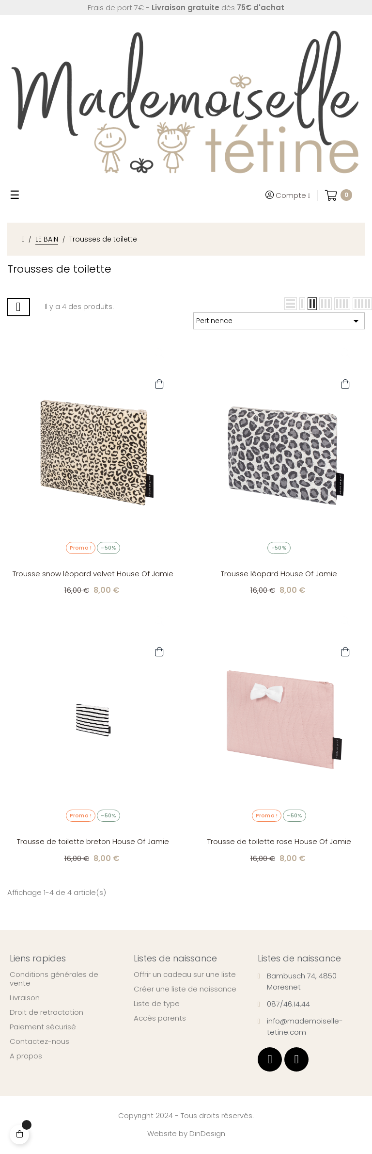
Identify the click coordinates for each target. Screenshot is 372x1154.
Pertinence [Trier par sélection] (279, 321)
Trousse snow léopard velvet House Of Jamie (93, 574)
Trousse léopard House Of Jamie (279, 574)
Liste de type (157, 1003)
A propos (26, 1056)
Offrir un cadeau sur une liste (185, 974)
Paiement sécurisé (43, 1027)
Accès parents (160, 1018)
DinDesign (207, 1133)
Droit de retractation (46, 1012)
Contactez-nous (39, 1041)
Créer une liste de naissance (185, 989)
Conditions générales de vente (54, 979)
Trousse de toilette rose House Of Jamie (279, 841)
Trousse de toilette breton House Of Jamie (93, 841)
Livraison (25, 997)
